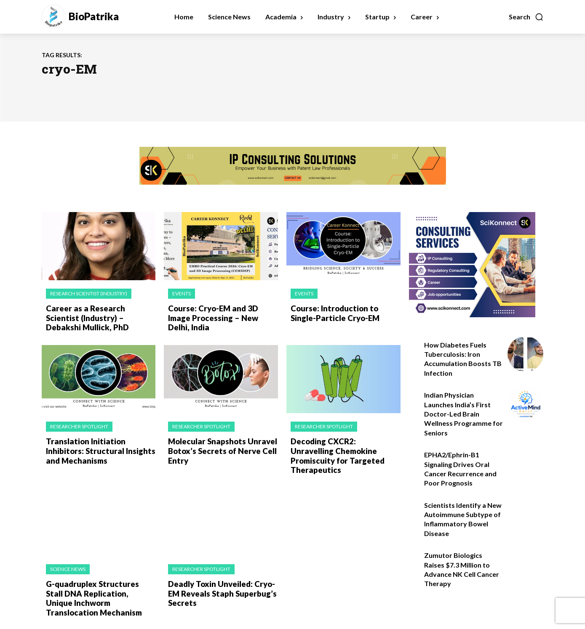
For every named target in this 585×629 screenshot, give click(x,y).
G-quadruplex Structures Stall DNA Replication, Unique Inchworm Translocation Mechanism (99, 585)
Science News (67, 557)
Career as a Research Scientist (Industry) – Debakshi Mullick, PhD (99, 317)
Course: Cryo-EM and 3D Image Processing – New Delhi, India (222, 312)
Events (181, 293)
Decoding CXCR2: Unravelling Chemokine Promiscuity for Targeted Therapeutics (343, 448)
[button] (526, 17)
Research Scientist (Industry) (88, 293)
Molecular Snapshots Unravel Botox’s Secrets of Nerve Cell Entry (220, 448)
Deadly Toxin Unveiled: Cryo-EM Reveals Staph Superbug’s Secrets (220, 580)
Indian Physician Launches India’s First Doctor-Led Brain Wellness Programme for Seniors (463, 414)
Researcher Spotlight (79, 425)
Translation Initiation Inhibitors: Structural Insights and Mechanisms (98, 448)
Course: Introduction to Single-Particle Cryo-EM (333, 312)
